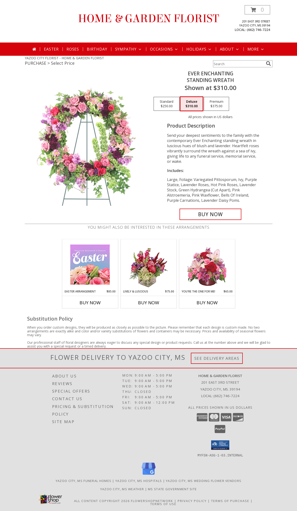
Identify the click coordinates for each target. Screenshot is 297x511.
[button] (257, 9)
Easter (51, 49)
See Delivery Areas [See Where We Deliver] (216, 358)
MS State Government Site (172, 489)
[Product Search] (238, 63)
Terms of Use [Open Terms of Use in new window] (163, 504)
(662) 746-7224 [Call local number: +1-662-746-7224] (258, 29)
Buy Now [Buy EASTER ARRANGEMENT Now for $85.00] (90, 303)
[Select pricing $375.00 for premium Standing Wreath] (216, 104)
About (230, 49)
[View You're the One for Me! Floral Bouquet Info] (207, 264)
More (256, 49)
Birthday (97, 49)
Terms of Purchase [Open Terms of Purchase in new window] (230, 500)
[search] (268, 63)
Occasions (164, 49)
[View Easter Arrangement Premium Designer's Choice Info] (90, 264)
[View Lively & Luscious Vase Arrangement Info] (148, 264)
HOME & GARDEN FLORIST (148, 19)
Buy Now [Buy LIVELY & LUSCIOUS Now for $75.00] (148, 303)
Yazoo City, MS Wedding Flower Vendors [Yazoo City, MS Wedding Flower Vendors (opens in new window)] (203, 480)
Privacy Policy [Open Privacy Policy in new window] (192, 500)
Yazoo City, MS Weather (122, 489)
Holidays (199, 49)
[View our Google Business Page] (148, 474)
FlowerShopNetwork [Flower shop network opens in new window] (152, 500)
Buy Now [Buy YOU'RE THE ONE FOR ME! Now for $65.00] (207, 303)
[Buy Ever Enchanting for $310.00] (211, 214)
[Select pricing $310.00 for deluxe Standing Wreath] (191, 104)
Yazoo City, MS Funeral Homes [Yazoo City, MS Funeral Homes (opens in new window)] (83, 480)
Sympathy (128, 49)
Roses (73, 49)
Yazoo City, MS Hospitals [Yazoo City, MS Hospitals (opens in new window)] (138, 480)
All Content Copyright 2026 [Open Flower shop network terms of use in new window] (102, 500)
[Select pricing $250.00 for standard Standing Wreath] (166, 104)
